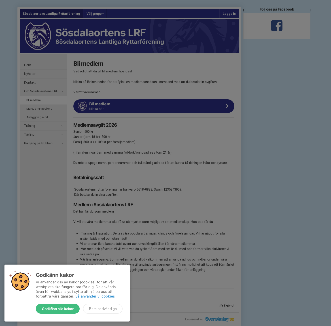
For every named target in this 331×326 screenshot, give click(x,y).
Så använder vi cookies (95, 296)
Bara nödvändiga (103, 308)
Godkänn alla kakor (58, 308)
